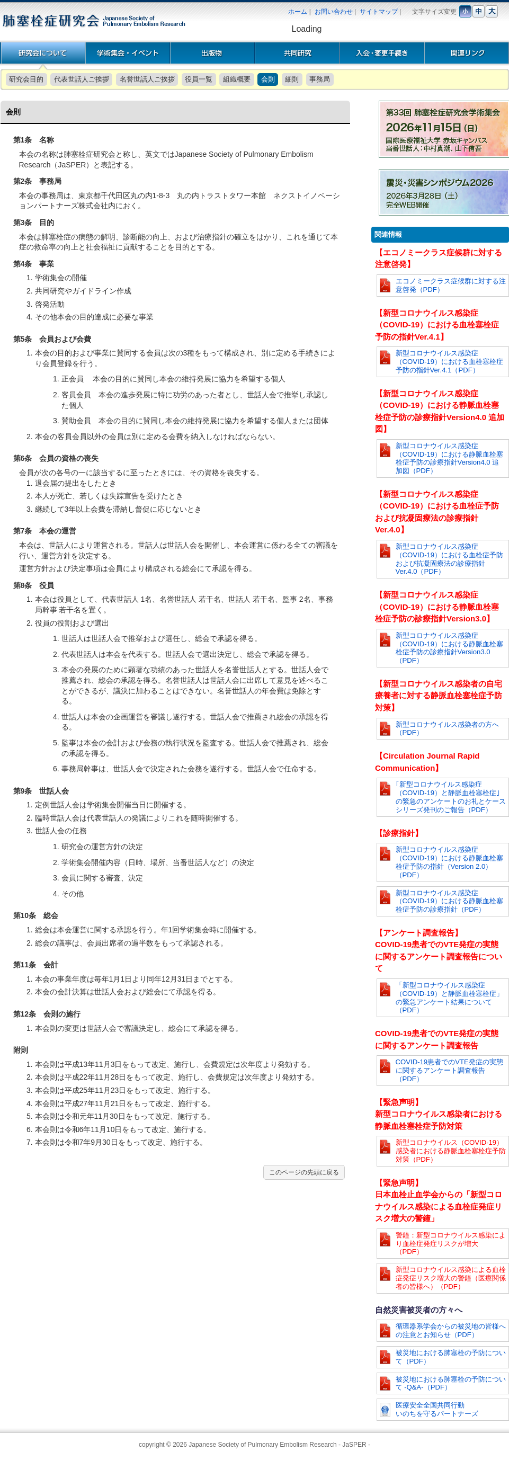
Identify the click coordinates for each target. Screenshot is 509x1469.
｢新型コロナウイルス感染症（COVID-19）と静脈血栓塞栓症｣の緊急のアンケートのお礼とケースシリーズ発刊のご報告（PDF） (451, 796)
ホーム (297, 11)
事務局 (319, 79)
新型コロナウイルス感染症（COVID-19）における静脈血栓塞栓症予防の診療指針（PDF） (450, 901)
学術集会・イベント (127, 53)
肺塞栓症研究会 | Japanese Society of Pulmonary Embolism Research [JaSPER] (93, 21)
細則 (292, 79)
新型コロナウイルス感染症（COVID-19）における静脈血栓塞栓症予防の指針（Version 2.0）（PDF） (450, 861)
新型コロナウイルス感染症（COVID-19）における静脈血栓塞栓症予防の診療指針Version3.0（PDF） (450, 647)
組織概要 (237, 79)
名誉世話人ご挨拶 (147, 79)
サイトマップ (379, 11)
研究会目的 (26, 79)
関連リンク (466, 53)
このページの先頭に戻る (304, 1172)
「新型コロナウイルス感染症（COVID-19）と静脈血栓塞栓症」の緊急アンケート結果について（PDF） (450, 997)
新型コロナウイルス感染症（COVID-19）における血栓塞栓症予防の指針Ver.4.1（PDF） (450, 361)
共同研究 (297, 53)
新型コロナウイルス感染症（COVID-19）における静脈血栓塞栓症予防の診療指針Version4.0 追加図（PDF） (450, 458)
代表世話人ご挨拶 (81, 79)
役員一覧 (198, 79)
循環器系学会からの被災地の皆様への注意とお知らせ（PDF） (451, 1330)
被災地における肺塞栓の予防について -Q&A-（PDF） (451, 1383)
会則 (268, 79)
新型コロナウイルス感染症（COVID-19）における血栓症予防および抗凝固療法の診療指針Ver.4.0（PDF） (450, 558)
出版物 (212, 53)
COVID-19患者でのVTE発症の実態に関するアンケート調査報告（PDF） (449, 1070)
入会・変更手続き (382, 53)
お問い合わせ (334, 11)
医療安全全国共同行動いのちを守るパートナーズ (437, 1409)
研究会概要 (43, 53)
